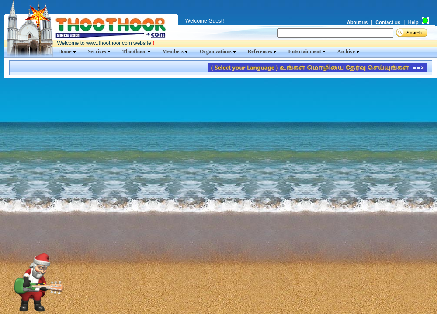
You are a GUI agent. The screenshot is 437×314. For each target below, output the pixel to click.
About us (357, 22)
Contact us (387, 22)
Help (413, 22)
